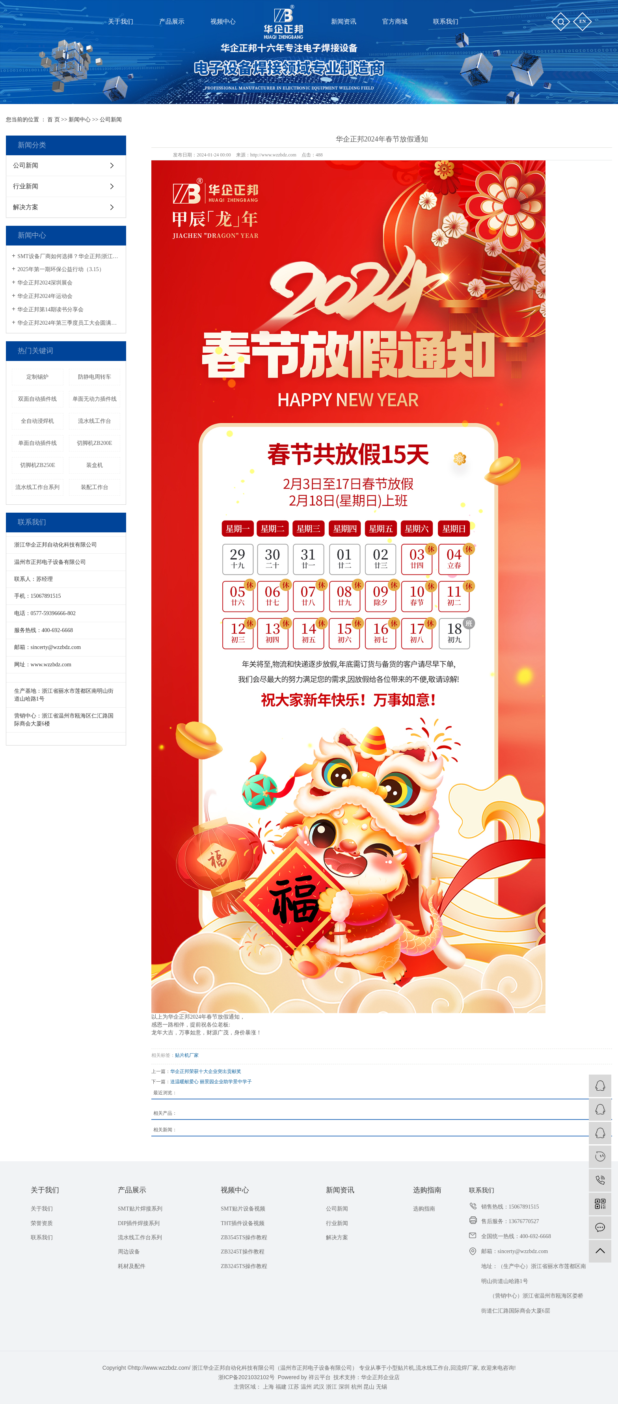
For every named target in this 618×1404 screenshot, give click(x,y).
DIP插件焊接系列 (139, 1223)
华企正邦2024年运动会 (45, 296)
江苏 (293, 1387)
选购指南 (427, 1190)
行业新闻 (25, 186)
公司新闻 (111, 120)
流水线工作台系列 (37, 487)
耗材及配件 (131, 1266)
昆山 (368, 1387)
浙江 (331, 1387)
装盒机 (94, 465)
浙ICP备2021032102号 (246, 1377)
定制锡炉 (37, 377)
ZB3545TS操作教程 (244, 1237)
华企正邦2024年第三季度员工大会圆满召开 (68, 323)
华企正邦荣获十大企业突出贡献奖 (205, 1071)
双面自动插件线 (37, 399)
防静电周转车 (94, 377)
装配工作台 (94, 487)
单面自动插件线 (37, 443)
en (582, 21)
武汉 (318, 1387)
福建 (281, 1387)
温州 (306, 1387)
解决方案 (25, 207)
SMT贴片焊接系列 (140, 1209)
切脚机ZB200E (94, 443)
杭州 (356, 1387)
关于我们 (45, 1190)
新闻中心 (80, 120)
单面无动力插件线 (95, 399)
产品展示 (132, 1190)
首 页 (53, 120)
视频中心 (235, 1190)
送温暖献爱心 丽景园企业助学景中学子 (211, 1081)
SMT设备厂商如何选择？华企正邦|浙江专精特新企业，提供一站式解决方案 (68, 256)
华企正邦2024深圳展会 (45, 283)
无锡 (381, 1387)
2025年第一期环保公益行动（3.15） (60, 269)
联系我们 (42, 1237)
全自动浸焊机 (37, 421)
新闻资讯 (340, 1190)
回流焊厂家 (464, 1368)
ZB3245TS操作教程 (244, 1266)
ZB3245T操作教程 (242, 1252)
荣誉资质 (42, 1223)
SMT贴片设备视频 (243, 1209)
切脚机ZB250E (37, 465)
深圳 (344, 1387)
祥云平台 (320, 1377)
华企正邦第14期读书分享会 (50, 309)
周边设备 (129, 1252)
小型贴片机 (400, 1368)
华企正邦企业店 (380, 1377)
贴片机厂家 (187, 1055)
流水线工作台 (94, 421)
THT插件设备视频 (242, 1223)
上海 (268, 1387)
